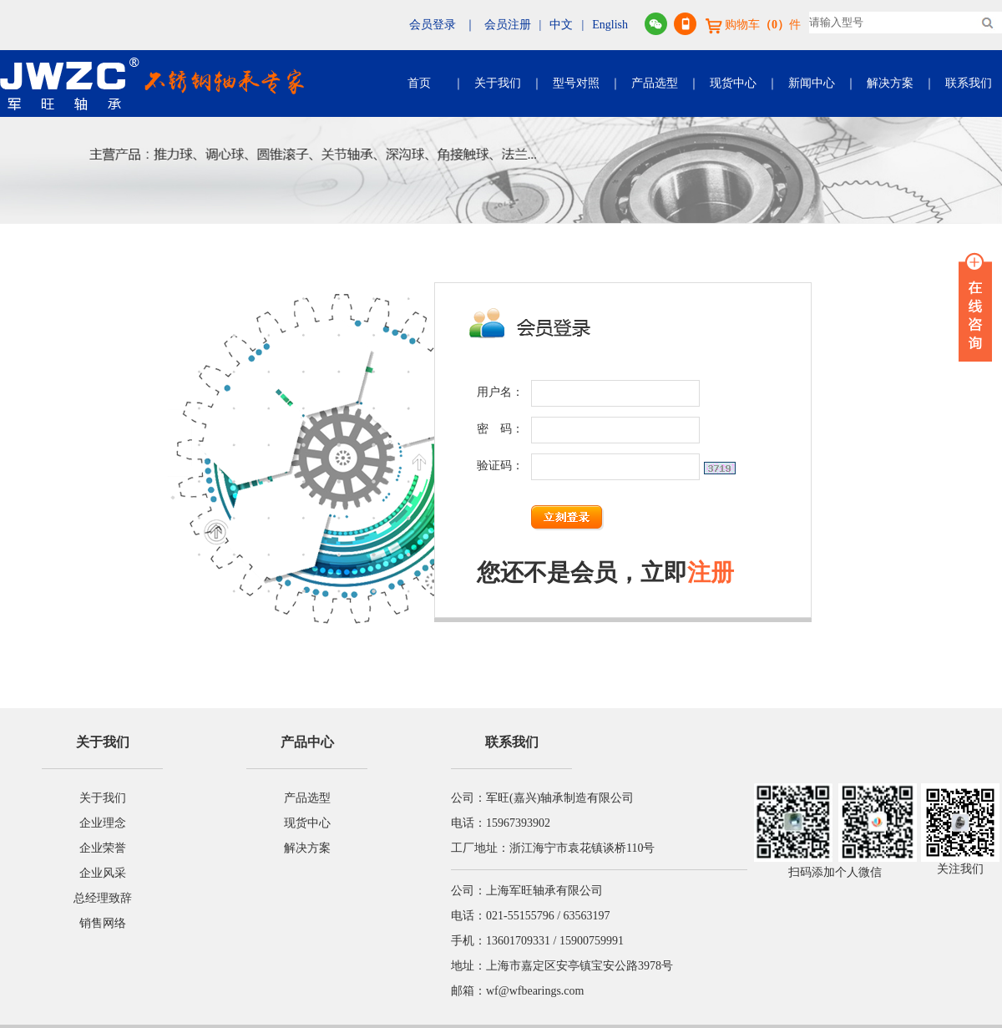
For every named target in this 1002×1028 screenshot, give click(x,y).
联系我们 (968, 83)
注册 (710, 572)
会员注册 (507, 24)
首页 (419, 83)
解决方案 (890, 83)
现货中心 (733, 83)
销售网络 (102, 923)
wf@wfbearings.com (535, 991)
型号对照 (576, 83)
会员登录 (432, 24)
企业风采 (102, 873)
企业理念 (102, 823)
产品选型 (654, 83)
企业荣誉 (102, 848)
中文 (561, 24)
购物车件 (753, 24)
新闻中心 (811, 83)
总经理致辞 (102, 898)
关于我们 (497, 83)
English (610, 24)
